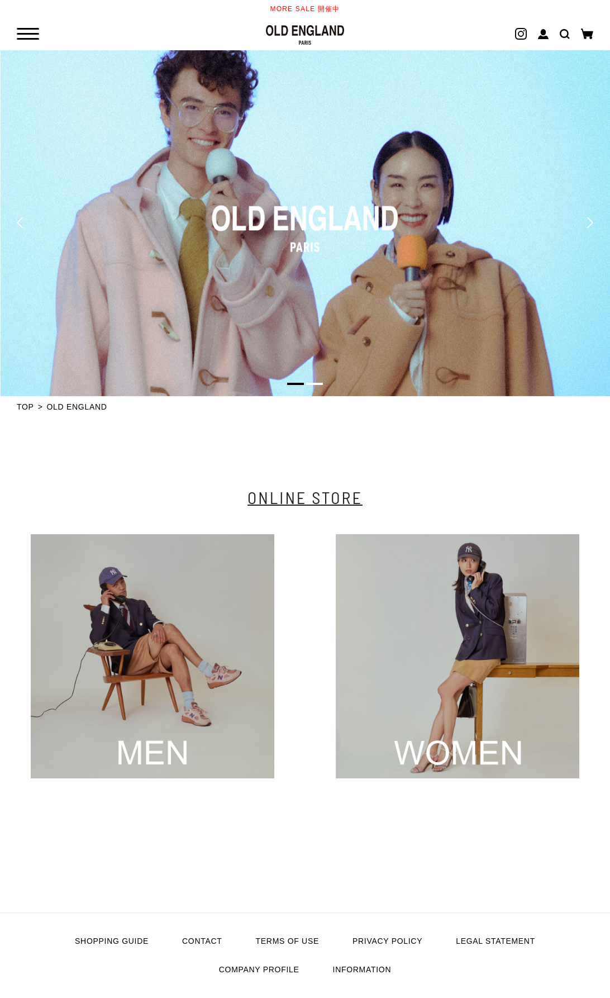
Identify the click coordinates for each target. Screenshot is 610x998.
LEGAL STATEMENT (495, 941)
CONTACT (202, 941)
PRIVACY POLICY (387, 941)
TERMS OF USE (287, 941)
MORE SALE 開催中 (305, 9)
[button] (20, 223)
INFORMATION (362, 969)
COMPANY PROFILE (259, 969)
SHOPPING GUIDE (112, 941)
